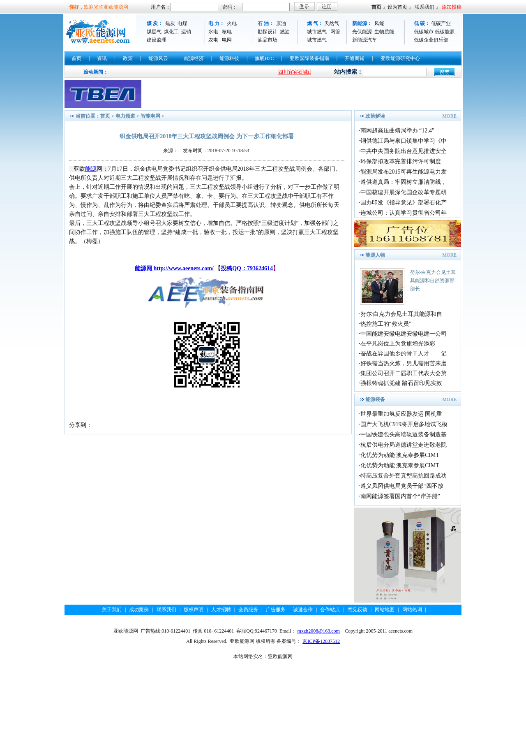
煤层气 (154, 32)
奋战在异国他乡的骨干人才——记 (403, 353)
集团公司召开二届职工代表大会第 (403, 373)
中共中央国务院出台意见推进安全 (403, 151)
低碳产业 (441, 23)
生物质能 (384, 32)
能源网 (144, 268)
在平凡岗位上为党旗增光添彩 (397, 344)
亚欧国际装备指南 (309, 58)
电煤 (182, 23)
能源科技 (229, 58)
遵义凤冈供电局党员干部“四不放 (401, 486)
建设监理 (156, 40)
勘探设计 (267, 32)
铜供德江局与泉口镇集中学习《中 (403, 141)
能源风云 (158, 58)
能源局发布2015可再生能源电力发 (403, 172)
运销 (186, 32)
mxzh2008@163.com (319, 631)
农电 (213, 40)
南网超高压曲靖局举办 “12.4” (397, 131)
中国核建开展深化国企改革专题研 (403, 192)
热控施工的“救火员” (385, 324)
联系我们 (424, 7)
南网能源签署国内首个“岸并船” (400, 496)
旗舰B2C (264, 58)
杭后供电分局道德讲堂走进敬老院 (403, 445)
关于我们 (112, 609)
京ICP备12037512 (321, 641)
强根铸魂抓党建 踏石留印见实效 (401, 383)
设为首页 (397, 7)
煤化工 (171, 32)
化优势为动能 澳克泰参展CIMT (400, 455)
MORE (449, 116)
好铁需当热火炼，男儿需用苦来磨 (403, 363)
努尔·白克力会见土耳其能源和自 (401, 314)
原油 (281, 23)
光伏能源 (362, 32)
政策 (128, 58)
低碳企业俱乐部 (431, 40)
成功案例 (139, 609)
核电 (227, 32)
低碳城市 (424, 32)
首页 (376, 7)
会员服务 (248, 609)
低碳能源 (444, 32)
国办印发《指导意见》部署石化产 (403, 202)
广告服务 (276, 609)
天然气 (331, 23)
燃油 (285, 32)
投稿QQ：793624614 (247, 268)
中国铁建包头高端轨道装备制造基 (403, 434)
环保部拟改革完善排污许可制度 (400, 161)
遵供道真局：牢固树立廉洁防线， (403, 182)
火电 (232, 23)
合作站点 (330, 609)
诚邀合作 (303, 609)
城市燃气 (317, 32)
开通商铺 (355, 58)
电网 (227, 40)
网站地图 (384, 609)
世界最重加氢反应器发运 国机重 (401, 414)
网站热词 (412, 609)
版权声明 (193, 609)
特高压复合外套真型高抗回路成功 (403, 476)
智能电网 (150, 116)
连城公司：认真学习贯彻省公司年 (403, 213)
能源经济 (194, 58)
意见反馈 (357, 609)
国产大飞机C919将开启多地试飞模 (404, 424)
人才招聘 (221, 609)
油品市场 (267, 40)
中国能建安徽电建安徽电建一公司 (403, 334)
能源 (91, 169)
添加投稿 (451, 7)
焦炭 (170, 23)
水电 (213, 32)
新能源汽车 (364, 40)
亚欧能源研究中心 (400, 58)
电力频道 (125, 116)
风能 (379, 23)
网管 (335, 32)
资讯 (102, 58)
